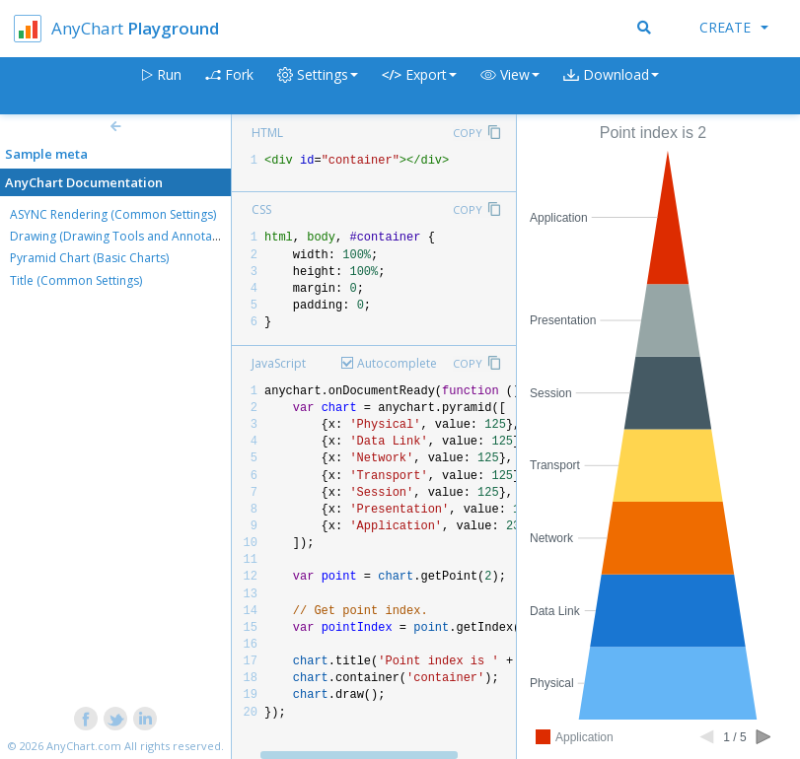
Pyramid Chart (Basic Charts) (89, 257)
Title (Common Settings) (76, 280)
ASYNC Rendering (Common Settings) (113, 214)
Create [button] (733, 27)
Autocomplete (397, 363)
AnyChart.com (83, 745)
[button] (510, 86)
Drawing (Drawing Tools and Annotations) (126, 236)
